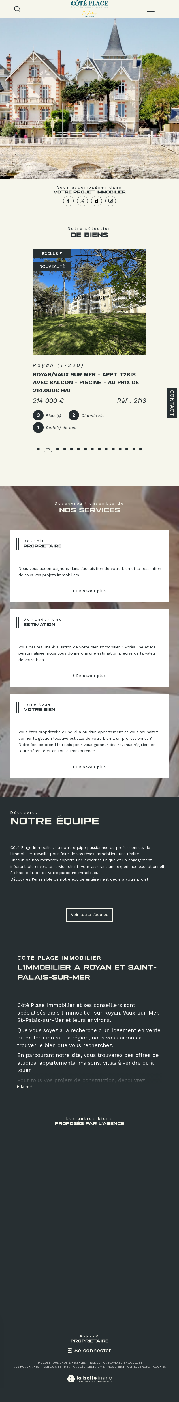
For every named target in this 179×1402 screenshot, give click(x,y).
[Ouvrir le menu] (150, 9)
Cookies (159, 1366)
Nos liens (115, 1366)
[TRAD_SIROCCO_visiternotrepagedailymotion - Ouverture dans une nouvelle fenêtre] (96, 201)
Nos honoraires (26, 1366)
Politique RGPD (137, 1366)
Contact (172, 403)
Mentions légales (78, 1366)
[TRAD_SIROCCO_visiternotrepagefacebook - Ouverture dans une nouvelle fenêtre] (68, 201)
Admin (100, 1366)
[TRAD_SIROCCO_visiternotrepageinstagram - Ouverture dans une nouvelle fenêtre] (110, 201)
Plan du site (51, 1366)
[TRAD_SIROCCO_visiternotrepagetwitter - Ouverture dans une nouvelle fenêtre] (82, 201)
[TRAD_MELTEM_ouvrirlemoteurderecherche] (17, 9)
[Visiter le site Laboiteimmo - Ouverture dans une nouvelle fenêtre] (89, 1385)
